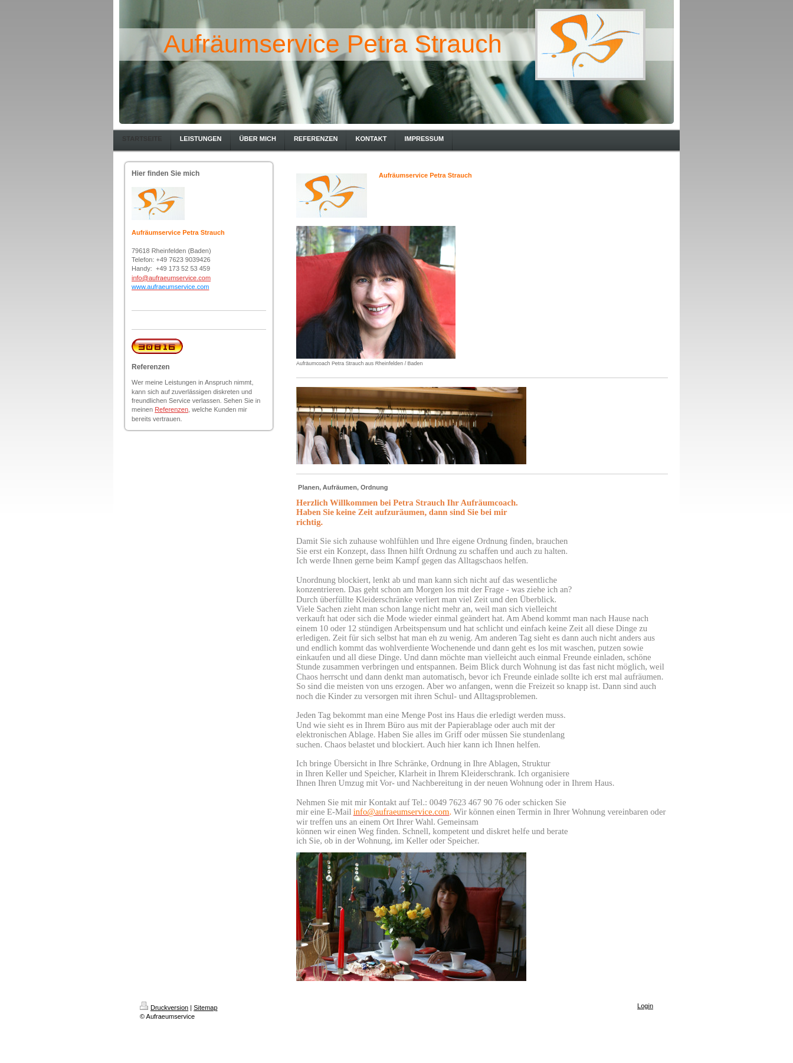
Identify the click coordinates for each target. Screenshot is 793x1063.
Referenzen (171, 409)
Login (645, 1005)
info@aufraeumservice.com (171, 277)
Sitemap (205, 1007)
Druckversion (164, 1007)
